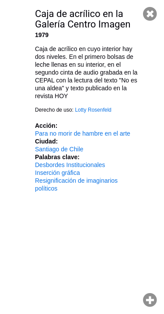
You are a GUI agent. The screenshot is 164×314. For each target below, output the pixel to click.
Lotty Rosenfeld (93, 110)
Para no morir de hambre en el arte (82, 133)
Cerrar (150, 14)
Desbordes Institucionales (70, 164)
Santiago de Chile (59, 149)
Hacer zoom (150, 300)
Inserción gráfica (57, 172)
